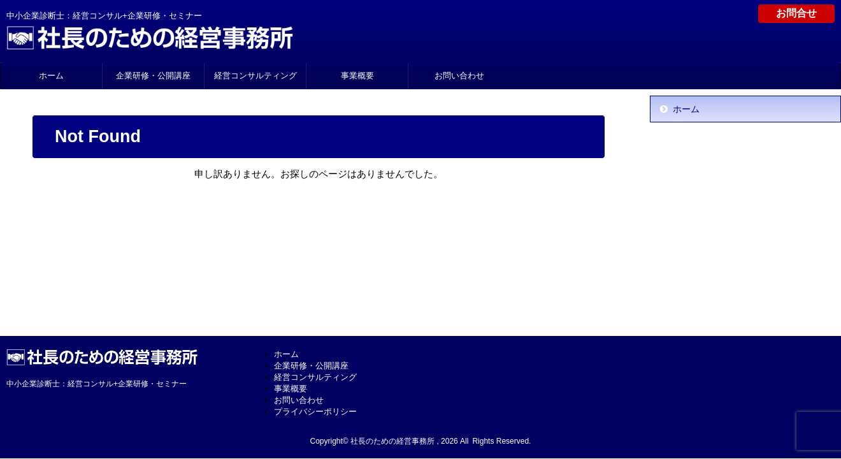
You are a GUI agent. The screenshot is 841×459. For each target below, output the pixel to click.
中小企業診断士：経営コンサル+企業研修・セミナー (96, 383)
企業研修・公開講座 (153, 75)
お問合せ (796, 13)
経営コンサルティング (255, 75)
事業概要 (357, 75)
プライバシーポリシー (315, 411)
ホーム (51, 75)
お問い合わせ (459, 75)
